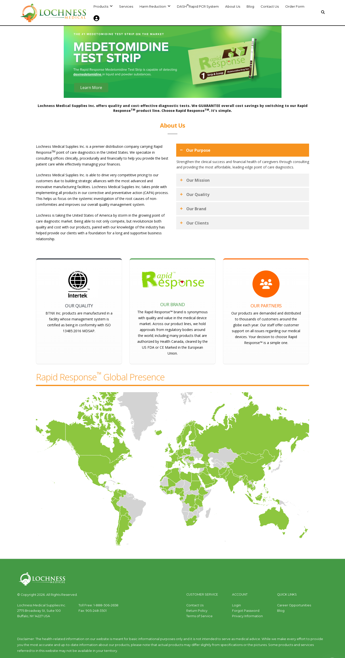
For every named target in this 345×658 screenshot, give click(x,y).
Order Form (294, 6)
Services (126, 6)
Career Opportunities (294, 605)
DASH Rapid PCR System (198, 5)
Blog (250, 6)
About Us (232, 6)
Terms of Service (199, 616)
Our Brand (196, 208)
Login (236, 605)
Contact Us (270, 6)
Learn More (91, 88)
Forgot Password (245, 611)
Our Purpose (198, 150)
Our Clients (197, 223)
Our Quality (197, 194)
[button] (155, 6)
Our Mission (198, 180)
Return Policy (196, 611)
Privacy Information (247, 616)
